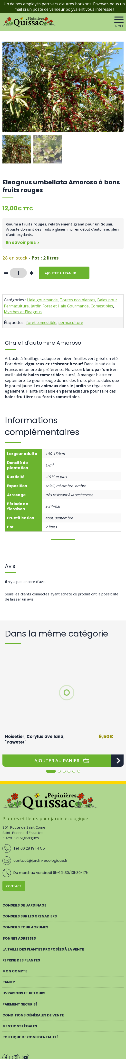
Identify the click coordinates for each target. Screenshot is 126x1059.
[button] (56, 760)
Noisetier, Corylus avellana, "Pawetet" (35, 739)
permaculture (70, 322)
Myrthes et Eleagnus (23, 311)
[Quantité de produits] (18, 273)
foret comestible (41, 322)
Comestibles (102, 306)
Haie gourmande (42, 300)
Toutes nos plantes (77, 300)
